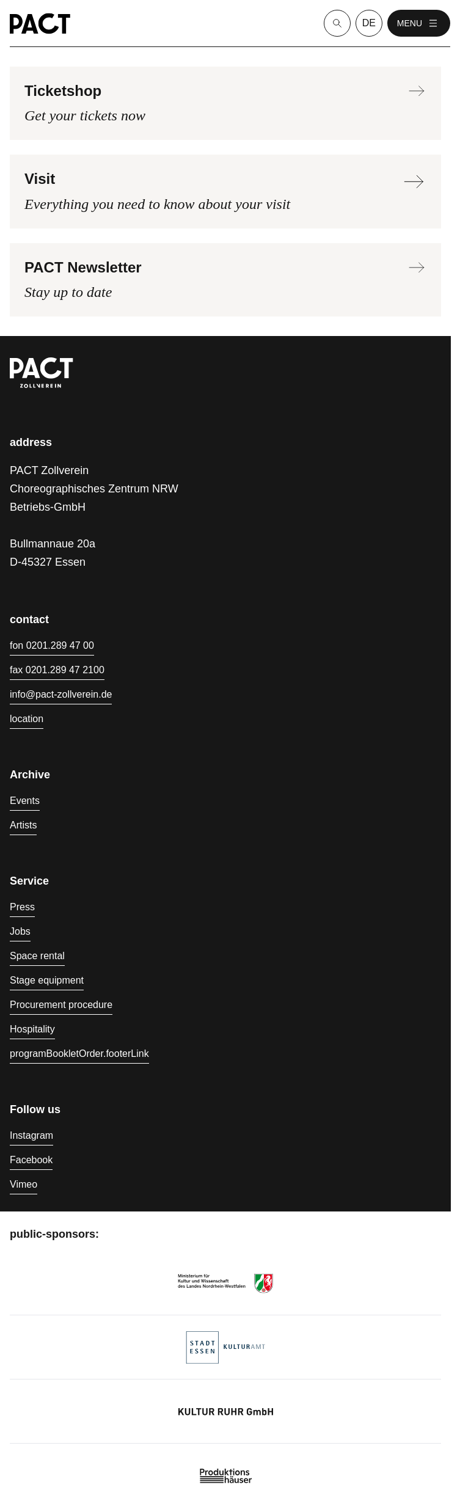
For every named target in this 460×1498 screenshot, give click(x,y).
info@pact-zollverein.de (61, 694)
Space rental (37, 956)
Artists (23, 825)
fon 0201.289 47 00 (52, 645)
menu (418, 23)
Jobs (20, 931)
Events (25, 800)
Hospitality (32, 1029)
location (26, 719)
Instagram (31, 1135)
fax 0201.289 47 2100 (57, 670)
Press (22, 907)
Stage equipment (47, 980)
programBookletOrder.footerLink (79, 1053)
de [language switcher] (369, 23)
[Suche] (337, 23)
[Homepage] (40, 23)
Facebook (31, 1160)
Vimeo (23, 1184)
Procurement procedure (61, 1004)
